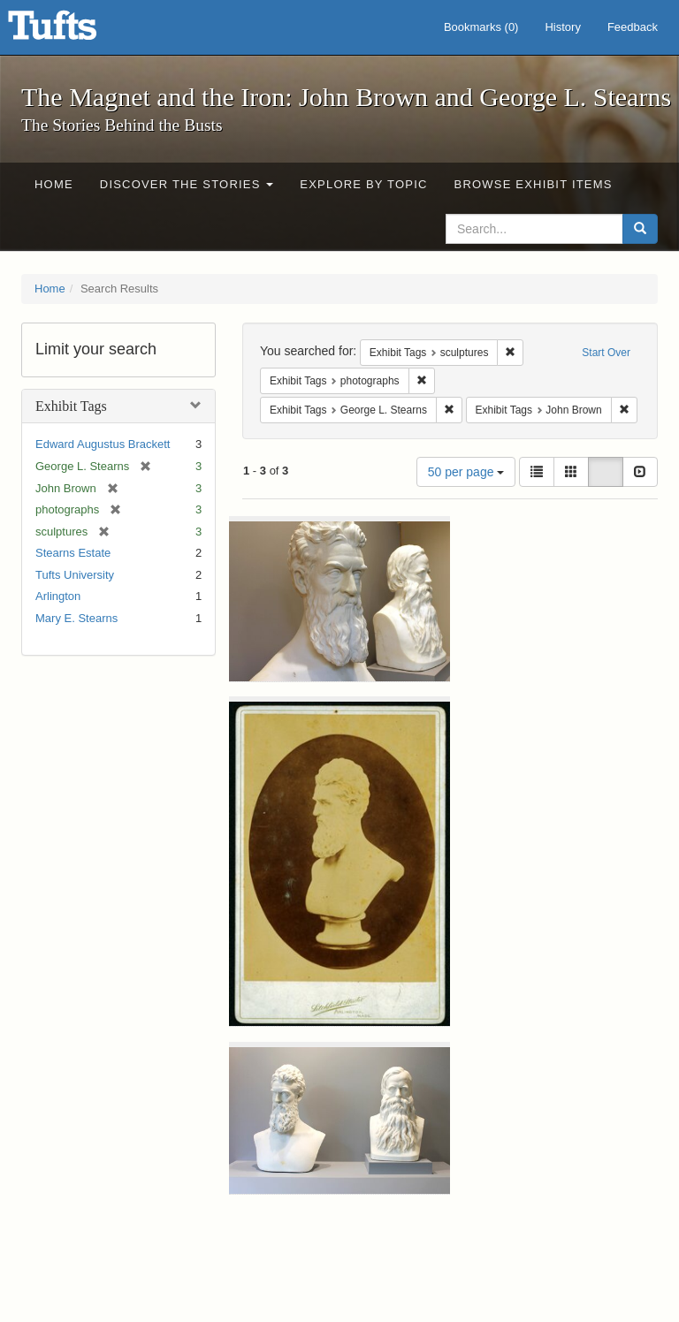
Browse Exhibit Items (533, 184)
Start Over (606, 352)
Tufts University (74, 574)
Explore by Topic (363, 184)
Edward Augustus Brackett (102, 444)
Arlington (57, 596)
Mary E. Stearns (76, 618)
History (562, 27)
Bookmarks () (481, 27)
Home (53, 184)
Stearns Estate (73, 552)
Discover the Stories (187, 184)
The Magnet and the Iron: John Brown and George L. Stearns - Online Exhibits (74, 31)
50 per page (466, 472)
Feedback (632, 27)
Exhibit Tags (71, 406)
